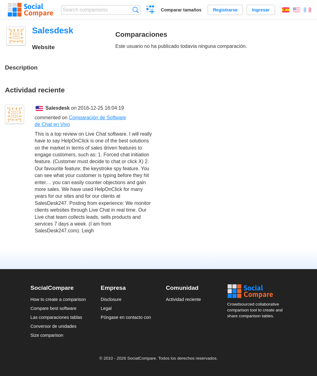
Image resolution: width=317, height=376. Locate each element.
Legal (106, 308)
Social (257, 291)
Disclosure (111, 299)
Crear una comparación (150, 10)
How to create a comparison (58, 299)
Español (285, 9)
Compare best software (53, 308)
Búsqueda (135, 10)
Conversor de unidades (53, 326)
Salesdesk (58, 108)
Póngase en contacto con (126, 317)
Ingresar (261, 9)
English (296, 9)
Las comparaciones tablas (56, 317)
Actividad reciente (183, 299)
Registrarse (225, 9)
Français (307, 9)
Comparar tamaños (181, 9)
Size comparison (46, 335)
